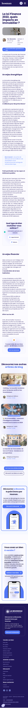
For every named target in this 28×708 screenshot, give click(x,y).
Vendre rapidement (7, 653)
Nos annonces (6, 662)
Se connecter (6, 657)
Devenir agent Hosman (8, 679)
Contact (5, 684)
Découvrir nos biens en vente (14, 473)
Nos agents (5, 644)
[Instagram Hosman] (7, 690)
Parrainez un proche (7, 655)
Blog (4, 673)
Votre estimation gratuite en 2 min (14, 49)
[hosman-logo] (6, 3)
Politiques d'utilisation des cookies (11, 702)
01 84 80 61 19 (6, 687)
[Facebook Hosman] (4, 690)
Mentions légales (7, 704)
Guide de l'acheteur (7, 666)
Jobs (4, 677)
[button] (3, 705)
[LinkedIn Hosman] (10, 690)
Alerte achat (6, 664)
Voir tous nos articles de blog (14, 468)
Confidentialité (9, 700)
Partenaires (5, 671)
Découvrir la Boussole (12, 632)
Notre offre (5, 642)
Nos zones (5, 646)
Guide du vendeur (7, 648)
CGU (4, 700)
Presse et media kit (7, 675)
